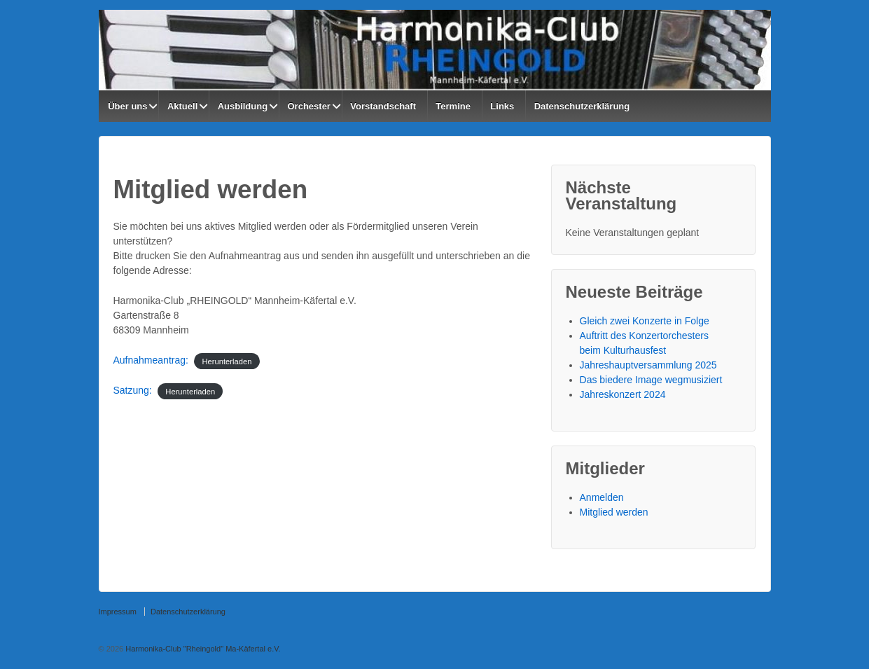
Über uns (127, 106)
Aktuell (182, 106)
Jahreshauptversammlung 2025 (648, 365)
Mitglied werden (614, 512)
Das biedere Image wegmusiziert (651, 379)
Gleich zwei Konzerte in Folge (644, 320)
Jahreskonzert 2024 (623, 394)
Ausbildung (243, 106)
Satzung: (132, 390)
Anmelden (602, 497)
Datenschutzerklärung (582, 106)
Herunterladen (226, 361)
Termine (453, 106)
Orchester (309, 106)
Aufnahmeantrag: (150, 360)
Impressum (118, 611)
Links (502, 106)
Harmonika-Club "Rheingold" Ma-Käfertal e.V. (201, 648)
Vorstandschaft (383, 106)
